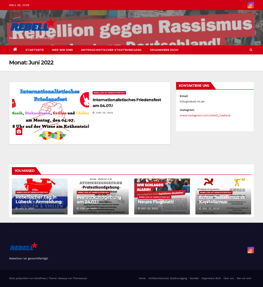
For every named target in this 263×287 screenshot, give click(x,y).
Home (142, 278)
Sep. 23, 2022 (149, 208)
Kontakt (194, 278)
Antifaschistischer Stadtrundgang (111, 50)
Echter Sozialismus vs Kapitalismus (222, 199)
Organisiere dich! (164, 50)
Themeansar (80, 278)
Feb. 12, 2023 (88, 208)
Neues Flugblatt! (156, 201)
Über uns (229, 278)
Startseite (34, 50)
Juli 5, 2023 (26, 208)
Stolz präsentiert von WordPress (28, 278)
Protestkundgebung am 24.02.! (99, 199)
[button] (251, 50)
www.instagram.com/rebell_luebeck (205, 115)
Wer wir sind (62, 50)
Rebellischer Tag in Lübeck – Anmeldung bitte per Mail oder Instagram (38, 203)
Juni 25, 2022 (104, 112)
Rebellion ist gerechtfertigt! (109, 93)
